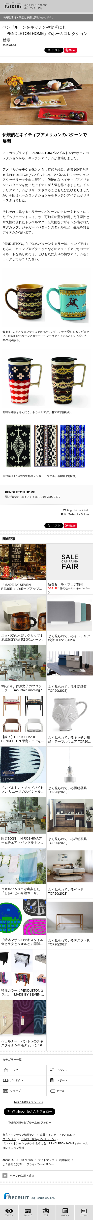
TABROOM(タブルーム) (28, 1101)
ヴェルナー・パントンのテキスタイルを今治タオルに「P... (22, 1043)
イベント (62, 1069)
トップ (14, 1069)
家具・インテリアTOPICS (56, 1134)
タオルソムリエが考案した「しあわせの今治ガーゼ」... (22, 891)
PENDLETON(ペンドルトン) (38, 1139)
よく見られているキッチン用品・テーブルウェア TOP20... (69, 739)
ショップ (15, 1090)
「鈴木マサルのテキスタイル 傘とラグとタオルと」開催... (22, 942)
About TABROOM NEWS (17, 1159)
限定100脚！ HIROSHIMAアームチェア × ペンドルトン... (22, 840)
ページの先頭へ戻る (22, 1175)
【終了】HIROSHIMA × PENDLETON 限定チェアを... (22, 739)
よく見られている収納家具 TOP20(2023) (67, 841)
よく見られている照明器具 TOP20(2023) (67, 790)
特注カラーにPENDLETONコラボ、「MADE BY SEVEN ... (22, 992)
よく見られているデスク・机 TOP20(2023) (69, 942)
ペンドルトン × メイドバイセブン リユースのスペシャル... (22, 789)
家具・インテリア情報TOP (18, 1134)
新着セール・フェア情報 (65, 584)
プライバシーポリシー (40, 1164)
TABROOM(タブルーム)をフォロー (27, 1122)
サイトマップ (46, 1159)
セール (61, 1090)
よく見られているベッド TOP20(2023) (66, 891)
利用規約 (64, 1159)
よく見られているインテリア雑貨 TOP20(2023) (69, 638)
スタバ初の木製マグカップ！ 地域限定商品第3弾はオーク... (22, 637)
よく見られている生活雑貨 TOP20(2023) (67, 688)
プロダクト (17, 1080)
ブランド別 (9, 1139)
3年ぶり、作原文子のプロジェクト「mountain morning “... (23, 688)
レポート (62, 1080)
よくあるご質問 (12, 1164)
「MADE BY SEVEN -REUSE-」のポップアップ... (21, 587)
